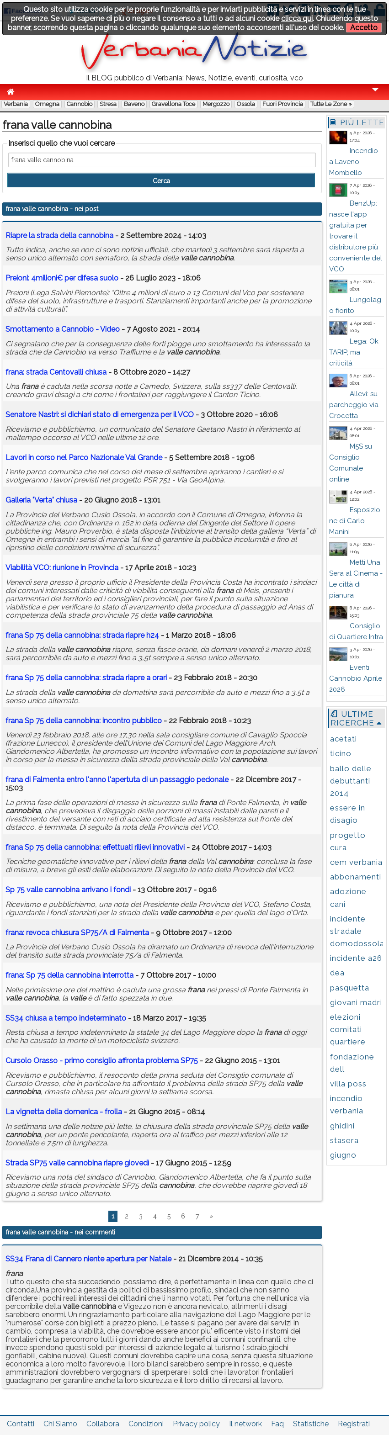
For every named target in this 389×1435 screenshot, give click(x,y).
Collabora (102, 1423)
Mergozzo (215, 104)
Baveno (134, 104)
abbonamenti (355, 876)
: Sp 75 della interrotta (69, 975)
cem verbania (356, 862)
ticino (341, 753)
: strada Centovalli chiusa (56, 372)
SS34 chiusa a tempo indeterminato (65, 1018)
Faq (277, 1423)
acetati (343, 738)
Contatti (20, 1423)
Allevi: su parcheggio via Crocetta (353, 405)
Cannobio (79, 104)
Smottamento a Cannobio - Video (62, 329)
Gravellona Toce (173, 104)
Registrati (354, 1423)
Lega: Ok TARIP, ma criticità (353, 352)
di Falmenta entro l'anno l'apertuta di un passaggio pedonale (117, 779)
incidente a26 (356, 958)
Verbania (16, 104)
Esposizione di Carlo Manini (354, 521)
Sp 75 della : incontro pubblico (83, 720)
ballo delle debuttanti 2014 (351, 781)
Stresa (108, 104)
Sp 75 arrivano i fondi (69, 889)
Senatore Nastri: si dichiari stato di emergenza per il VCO (99, 414)
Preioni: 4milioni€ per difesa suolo (61, 278)
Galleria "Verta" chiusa (41, 500)
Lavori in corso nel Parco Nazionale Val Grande (83, 457)
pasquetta (349, 987)
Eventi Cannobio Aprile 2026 (355, 678)
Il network (245, 1423)
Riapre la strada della (59, 235)
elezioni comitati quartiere (348, 1029)
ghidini (342, 1125)
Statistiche (311, 1423)
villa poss (348, 1083)
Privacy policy (196, 1423)
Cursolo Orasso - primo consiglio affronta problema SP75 (101, 1060)
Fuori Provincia (282, 104)
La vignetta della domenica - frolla (63, 1111)
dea (337, 972)
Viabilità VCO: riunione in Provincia (61, 567)
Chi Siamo (60, 1423)
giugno (343, 1155)
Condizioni (146, 1423)
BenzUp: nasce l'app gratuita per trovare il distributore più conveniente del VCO (355, 236)
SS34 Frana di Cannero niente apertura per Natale (88, 1259)
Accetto (364, 27)
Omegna (47, 104)
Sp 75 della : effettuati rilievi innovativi (95, 847)
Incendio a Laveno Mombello (353, 162)
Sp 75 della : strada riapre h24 (82, 635)
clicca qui (297, 18)
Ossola (246, 104)
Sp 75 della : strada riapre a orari (86, 677)
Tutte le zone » (331, 104)
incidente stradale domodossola (357, 931)
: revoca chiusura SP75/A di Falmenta (77, 932)
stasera (344, 1140)
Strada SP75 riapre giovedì (77, 1163)
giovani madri (356, 1002)
